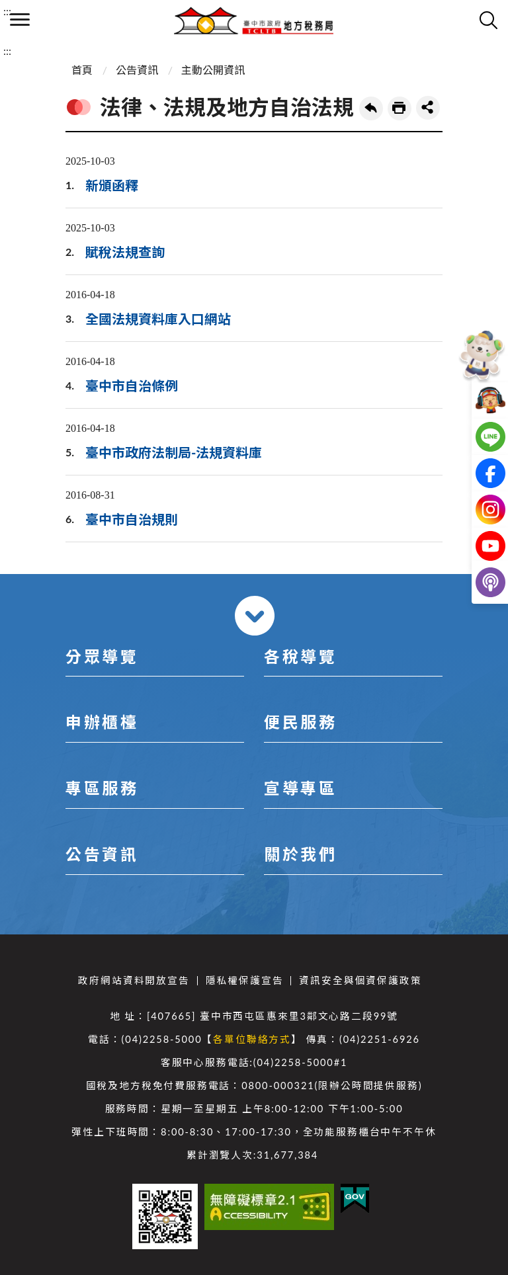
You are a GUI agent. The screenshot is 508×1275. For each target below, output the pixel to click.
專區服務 (101, 788)
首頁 (82, 69)
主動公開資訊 (213, 69)
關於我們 (300, 854)
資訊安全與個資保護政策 (360, 980)
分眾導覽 (101, 656)
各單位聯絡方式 (252, 1039)
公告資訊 (137, 69)
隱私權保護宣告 (245, 980)
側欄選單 (20, 19)
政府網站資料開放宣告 (133, 980)
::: (7, 11)
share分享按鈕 (428, 108)
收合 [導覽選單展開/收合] (255, 616)
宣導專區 (300, 788)
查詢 (488, 20)
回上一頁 (371, 108)
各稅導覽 (300, 656)
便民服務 (300, 721)
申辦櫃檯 (101, 721)
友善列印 (399, 108)
